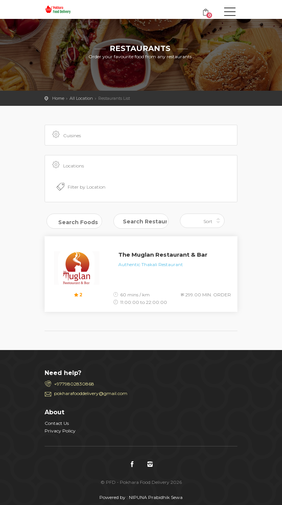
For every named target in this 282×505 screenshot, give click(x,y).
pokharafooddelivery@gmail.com (90, 393)
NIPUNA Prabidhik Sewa (156, 497)
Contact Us (57, 423)
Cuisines (66, 135)
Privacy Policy (60, 431)
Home (58, 98)
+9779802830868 (74, 384)
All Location (81, 98)
